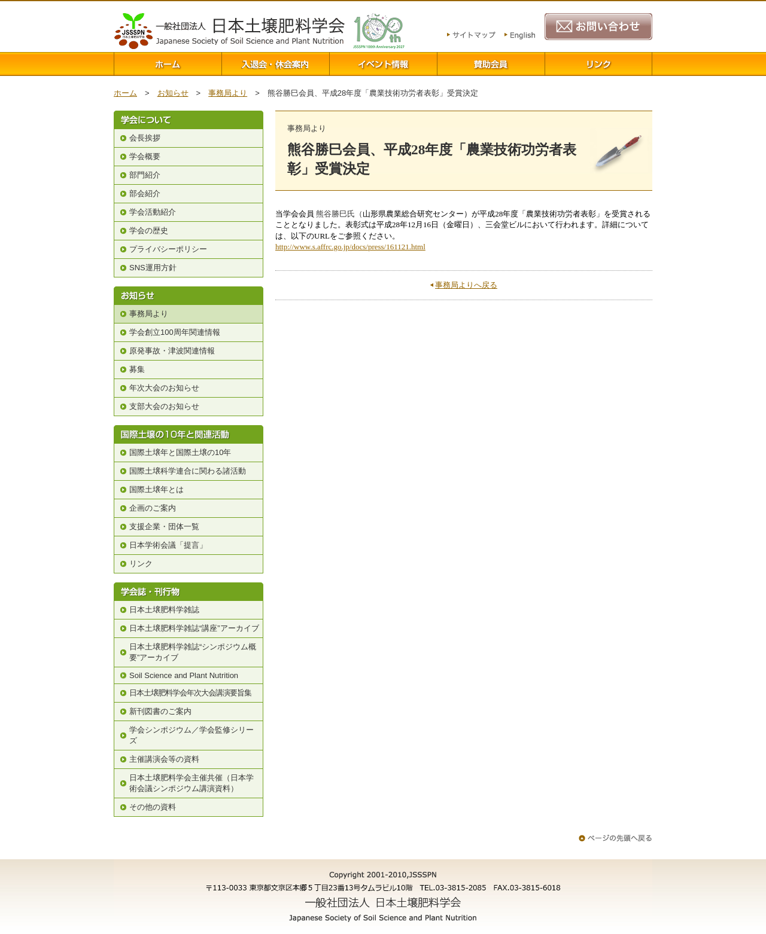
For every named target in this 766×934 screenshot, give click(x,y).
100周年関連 (379, 31)
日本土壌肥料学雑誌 (164, 609)
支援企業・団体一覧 (164, 526)
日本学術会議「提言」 (168, 545)
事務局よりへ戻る (466, 284)
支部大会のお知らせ (164, 406)
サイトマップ (471, 36)
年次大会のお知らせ (164, 387)
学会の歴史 (148, 230)
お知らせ (173, 92)
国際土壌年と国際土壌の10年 (180, 452)
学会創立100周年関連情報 (174, 332)
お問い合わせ (598, 26)
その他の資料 (152, 806)
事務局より (227, 92)
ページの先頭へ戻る (615, 838)
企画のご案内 (152, 507)
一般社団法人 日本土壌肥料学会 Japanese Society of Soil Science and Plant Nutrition (229, 31)
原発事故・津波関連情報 (172, 350)
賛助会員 (491, 64)
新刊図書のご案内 (160, 711)
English (520, 36)
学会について (188, 120)
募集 (137, 369)
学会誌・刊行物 (188, 591)
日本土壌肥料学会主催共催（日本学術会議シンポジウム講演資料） (191, 783)
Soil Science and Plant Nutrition (183, 675)
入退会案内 (275, 64)
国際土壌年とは (156, 489)
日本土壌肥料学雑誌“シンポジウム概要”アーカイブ (192, 652)
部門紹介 (144, 174)
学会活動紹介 (152, 211)
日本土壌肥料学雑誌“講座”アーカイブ (194, 628)
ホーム (167, 64)
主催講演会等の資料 (164, 759)
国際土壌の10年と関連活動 (188, 434)
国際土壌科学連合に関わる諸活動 (187, 470)
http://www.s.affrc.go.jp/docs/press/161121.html (350, 246)
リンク (598, 64)
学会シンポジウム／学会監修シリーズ (191, 735)
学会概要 (144, 156)
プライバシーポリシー (168, 249)
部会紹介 (144, 193)
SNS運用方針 (153, 267)
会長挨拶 (144, 137)
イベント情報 (383, 64)
